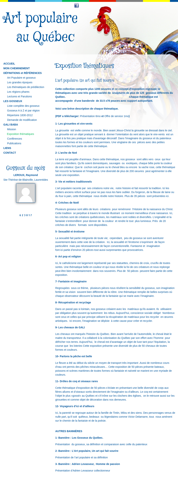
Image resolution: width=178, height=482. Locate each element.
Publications (14, 143)
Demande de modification (22, 119)
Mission (11, 129)
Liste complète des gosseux (23, 105)
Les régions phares (18, 91)
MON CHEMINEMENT (16, 68)
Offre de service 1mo (116, 116)
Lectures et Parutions (19, 96)
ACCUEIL (9, 63)
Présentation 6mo (90, 116)
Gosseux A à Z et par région (23, 110)
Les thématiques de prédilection (25, 87)
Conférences (14, 138)
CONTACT (9, 152)
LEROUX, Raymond (25, 175)
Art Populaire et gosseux (21, 77)
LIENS (7, 148)
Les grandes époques (19, 82)
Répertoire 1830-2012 (20, 115)
